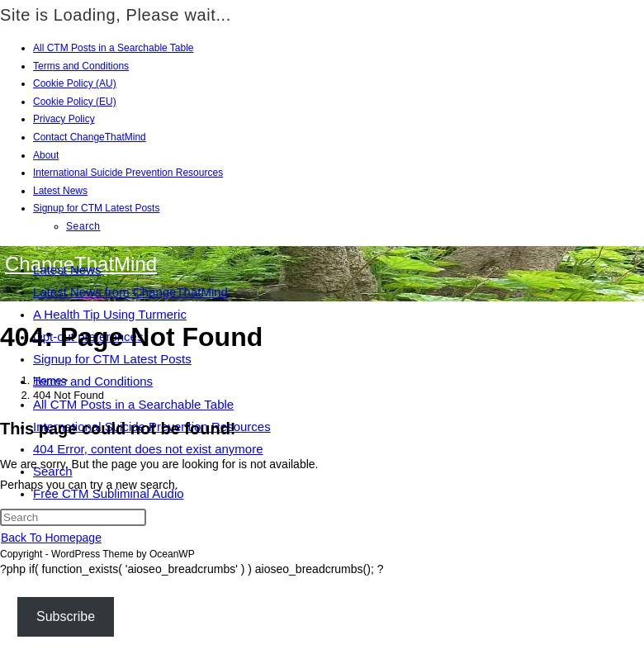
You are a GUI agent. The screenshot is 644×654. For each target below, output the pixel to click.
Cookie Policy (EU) (74, 101)
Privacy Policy (64, 119)
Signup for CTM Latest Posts (96, 208)
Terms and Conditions (81, 66)
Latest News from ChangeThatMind (130, 292)
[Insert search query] (73, 517)
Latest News (60, 191)
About (46, 155)
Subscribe (65, 616)
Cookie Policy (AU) (74, 83)
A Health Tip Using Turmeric (110, 314)
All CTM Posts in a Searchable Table (113, 48)
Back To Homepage (51, 537)
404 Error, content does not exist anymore (148, 449)
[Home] (47, 380)
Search (83, 226)
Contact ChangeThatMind (89, 137)
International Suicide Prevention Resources (128, 172)
